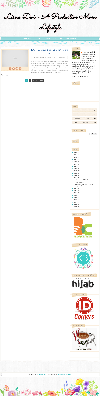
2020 (76, 165)
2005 (76, 208)
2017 (76, 172)
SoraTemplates (41, 373)
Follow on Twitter (85, 111)
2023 (76, 158)
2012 (76, 191)
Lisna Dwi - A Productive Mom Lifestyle (50, 23)
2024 (76, 156)
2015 (76, 176)
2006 (76, 205)
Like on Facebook (85, 115)
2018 (76, 169)
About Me (27, 39)
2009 (76, 198)
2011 (76, 194)
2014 (76, 179)
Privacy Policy (70, 39)
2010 (76, 196)
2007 (76, 203)
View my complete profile (80, 77)
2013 (76, 189)
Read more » (5, 76)
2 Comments (58, 58)
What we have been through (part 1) (47, 52)
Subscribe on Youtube (85, 119)
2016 (76, 174)
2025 (76, 153)
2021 (76, 163)
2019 (76, 167)
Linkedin (36, 39)
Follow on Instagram (85, 123)
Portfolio (46, 39)
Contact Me (57, 39)
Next (40, 82)
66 (35, 82)
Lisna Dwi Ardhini (89, 53)
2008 (76, 201)
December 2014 (81, 181)
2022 (76, 160)
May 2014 (79, 183)
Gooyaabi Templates (64, 373)
